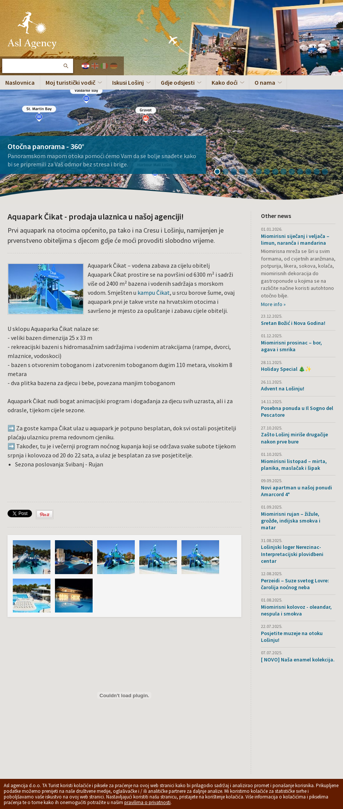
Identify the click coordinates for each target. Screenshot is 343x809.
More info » (273, 304)
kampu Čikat (153, 292)
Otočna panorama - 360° (46, 146)
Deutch (113, 66)
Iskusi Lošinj (128, 82)
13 (319, 172)
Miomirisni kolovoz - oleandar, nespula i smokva (296, 610)
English (95, 66)
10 (294, 172)
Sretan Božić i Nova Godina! (293, 323)
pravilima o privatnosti (147, 802)
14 (327, 172)
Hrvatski (85, 66)
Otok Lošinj (32, 30)
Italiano (104, 66)
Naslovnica (20, 82)
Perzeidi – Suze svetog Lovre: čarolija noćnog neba (295, 584)
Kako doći (225, 82)
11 (302, 172)
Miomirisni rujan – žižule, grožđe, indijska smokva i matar (290, 520)
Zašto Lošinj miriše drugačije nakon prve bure (294, 438)
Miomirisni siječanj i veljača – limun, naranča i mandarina (295, 239)
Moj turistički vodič (70, 82)
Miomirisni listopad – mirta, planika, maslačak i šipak (294, 464)
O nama (265, 82)
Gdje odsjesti (178, 82)
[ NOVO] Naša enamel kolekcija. (298, 659)
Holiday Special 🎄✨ (286, 369)
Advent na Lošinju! (282, 388)
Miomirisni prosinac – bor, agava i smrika (291, 346)
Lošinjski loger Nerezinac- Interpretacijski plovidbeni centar (292, 554)
